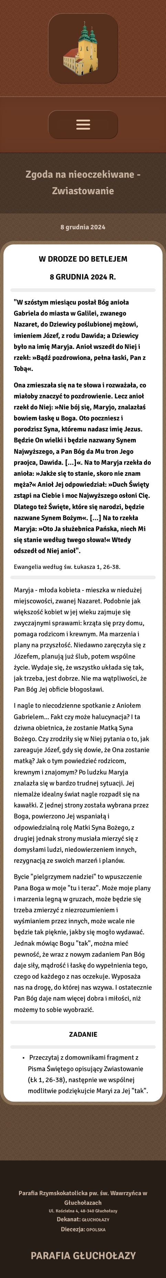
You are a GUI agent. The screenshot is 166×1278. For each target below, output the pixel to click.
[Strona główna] (83, 48)
